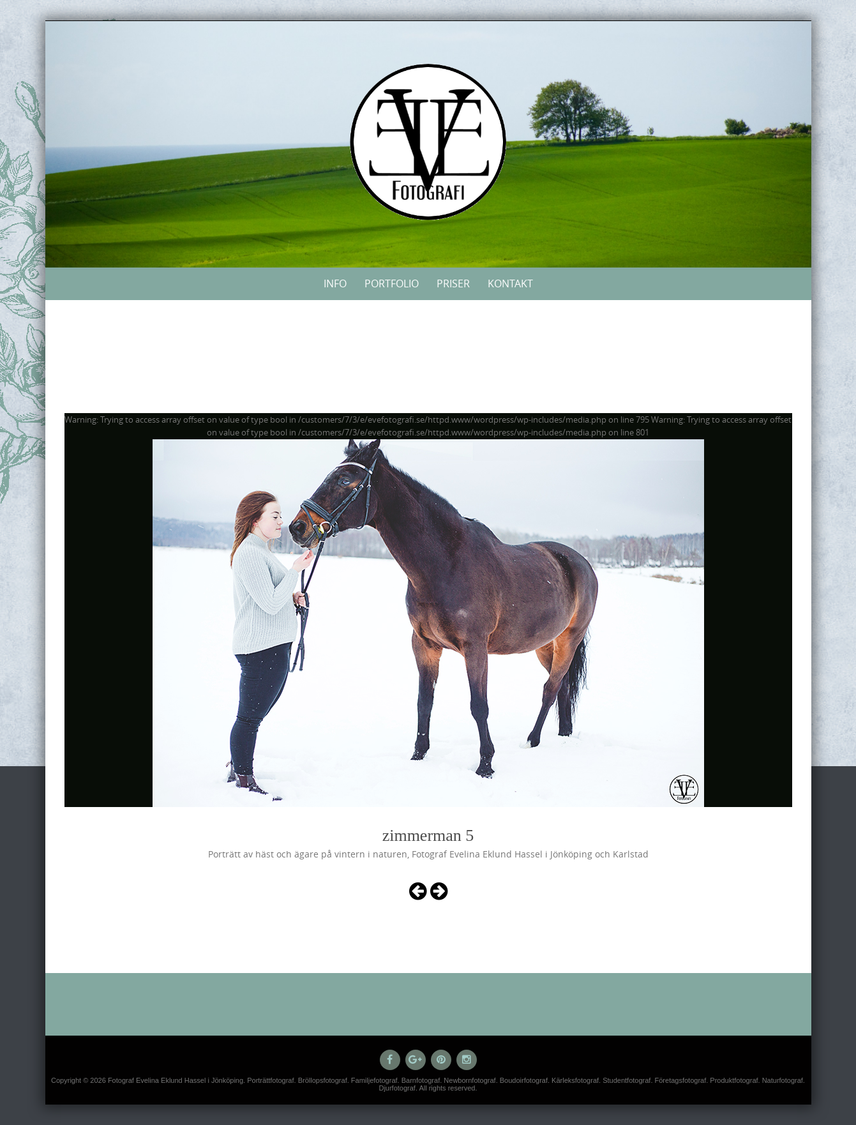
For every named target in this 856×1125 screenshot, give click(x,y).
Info (335, 283)
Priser (453, 283)
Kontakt (510, 283)
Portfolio (391, 283)
